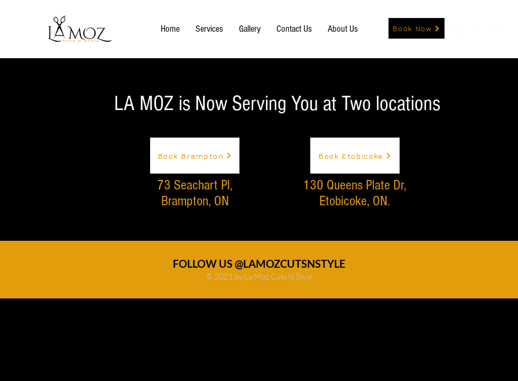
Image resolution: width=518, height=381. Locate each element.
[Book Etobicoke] (355, 156)
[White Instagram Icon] (458, 29)
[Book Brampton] (194, 156)
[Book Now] (416, 28)
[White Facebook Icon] (477, 29)
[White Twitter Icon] (496, 29)
